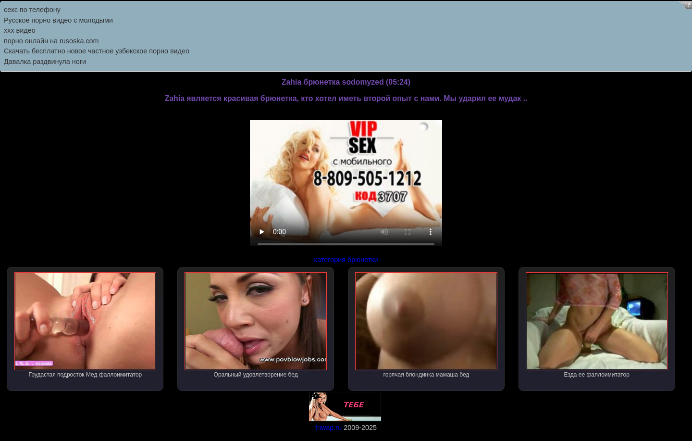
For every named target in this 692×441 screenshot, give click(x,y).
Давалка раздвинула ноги (45, 61)
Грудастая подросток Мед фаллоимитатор (85, 325)
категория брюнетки (346, 260)
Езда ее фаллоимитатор (597, 325)
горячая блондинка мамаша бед (426, 325)
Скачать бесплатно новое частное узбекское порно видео (96, 51)
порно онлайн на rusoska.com (51, 41)
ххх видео (20, 30)
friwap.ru (328, 427)
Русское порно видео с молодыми (58, 20)
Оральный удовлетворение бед (256, 325)
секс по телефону (32, 9)
